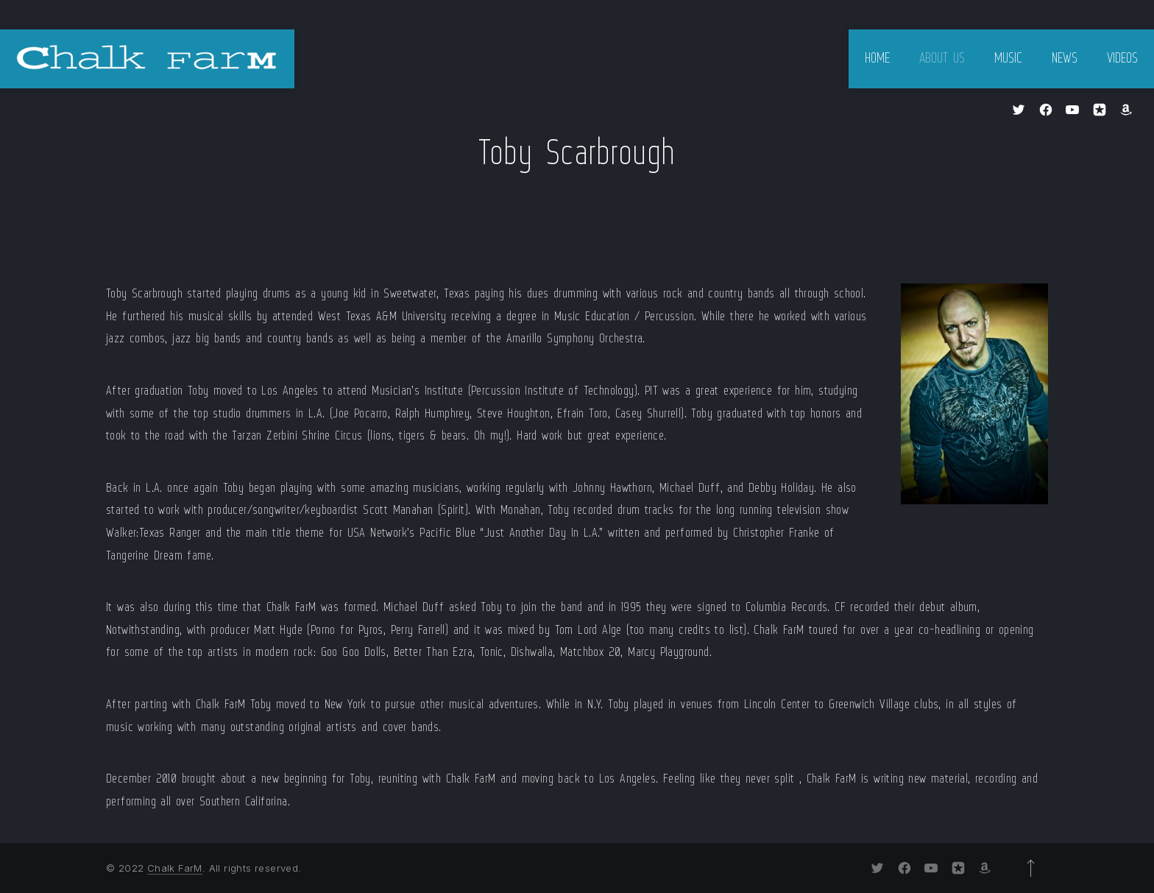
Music (1008, 59)
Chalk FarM (174, 868)
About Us (942, 59)
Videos (1122, 59)
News (1064, 59)
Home (877, 59)
